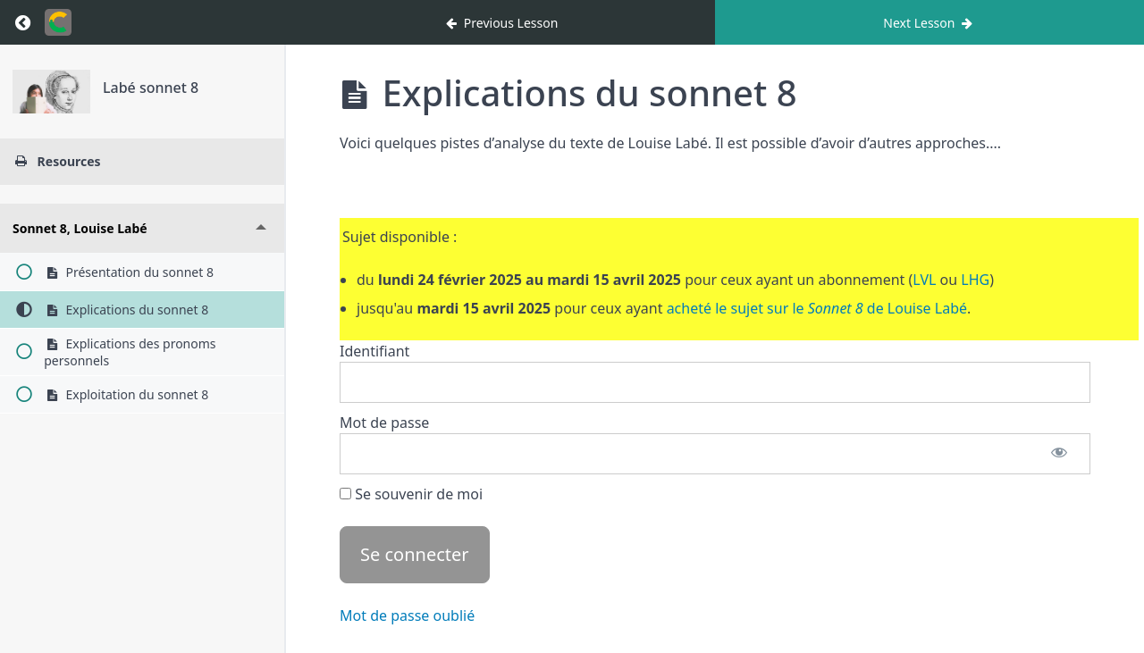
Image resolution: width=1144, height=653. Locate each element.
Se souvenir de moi (411, 494)
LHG (975, 279)
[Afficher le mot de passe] (1059, 453)
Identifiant (374, 351)
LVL (924, 279)
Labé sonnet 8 (150, 87)
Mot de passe (384, 422)
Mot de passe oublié (407, 615)
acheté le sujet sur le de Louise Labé (817, 308)
